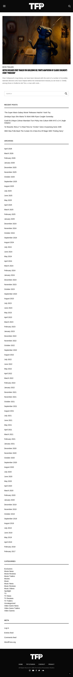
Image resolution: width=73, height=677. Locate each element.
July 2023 (8, 303)
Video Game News (11, 606)
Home (21, 664)
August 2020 (9, 467)
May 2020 (8, 481)
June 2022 (8, 364)
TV (5, 593)
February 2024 (9, 270)
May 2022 (8, 369)
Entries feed (8, 633)
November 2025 (10, 172)
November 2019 (10, 509)
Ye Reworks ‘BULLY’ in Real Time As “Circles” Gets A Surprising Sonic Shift (32, 127)
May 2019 (8, 537)
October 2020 (9, 458)
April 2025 (8, 205)
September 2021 (10, 406)
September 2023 (10, 294)
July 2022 (8, 359)
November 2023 (10, 285)
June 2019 (8, 533)
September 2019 (10, 519)
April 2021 (8, 430)
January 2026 (9, 163)
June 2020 (8, 476)
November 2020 (10, 453)
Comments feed (10, 637)
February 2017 (9, 551)
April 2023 (8, 317)
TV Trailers (8, 601)
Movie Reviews (10, 574)
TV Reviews (8, 598)
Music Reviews (10, 586)
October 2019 (9, 514)
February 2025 (9, 214)
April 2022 (8, 373)
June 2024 (8, 252)
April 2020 (8, 486)
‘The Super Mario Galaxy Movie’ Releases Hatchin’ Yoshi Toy (27, 112)
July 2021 (8, 416)
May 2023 (8, 313)
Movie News (9, 571)
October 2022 (9, 345)
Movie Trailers (8, 67)
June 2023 (8, 308)
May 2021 (8, 425)
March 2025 (8, 210)
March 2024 (8, 266)
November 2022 (10, 341)
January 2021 (9, 444)
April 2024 (8, 261)
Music (6, 581)
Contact (42, 664)
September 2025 (10, 181)
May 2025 (8, 200)
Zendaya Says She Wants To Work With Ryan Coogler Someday (28, 117)
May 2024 (8, 256)
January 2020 (9, 500)
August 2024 (9, 242)
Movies (7, 579)
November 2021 (10, 397)
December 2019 (10, 505)
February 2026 (9, 158)
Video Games (9, 611)
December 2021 (10, 392)
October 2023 (9, 289)
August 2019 (9, 523)
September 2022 (10, 350)
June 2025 (8, 196)
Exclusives (8, 569)
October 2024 (9, 233)
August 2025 (9, 186)
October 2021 (9, 402)
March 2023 (8, 322)
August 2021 (9, 411)
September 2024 (10, 238)
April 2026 (8, 149)
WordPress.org (10, 642)
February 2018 (9, 547)
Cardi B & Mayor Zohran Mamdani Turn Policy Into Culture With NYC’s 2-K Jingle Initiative (35, 122)
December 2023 (10, 280)
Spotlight (7, 591)
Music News (8, 583)
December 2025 (10, 167)
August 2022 (9, 355)
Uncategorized (9, 603)
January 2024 (9, 275)
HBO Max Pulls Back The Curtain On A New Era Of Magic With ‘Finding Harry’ (33, 131)
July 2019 (8, 528)
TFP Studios (30, 664)
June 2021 (8, 420)
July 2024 (8, 247)
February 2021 (9, 439)
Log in (6, 628)
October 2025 (9, 177)
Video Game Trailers (12, 608)
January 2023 (9, 331)
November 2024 (10, 228)
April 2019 (8, 542)
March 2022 (8, 378)
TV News (7, 596)
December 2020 (10, 448)
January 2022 (9, 388)
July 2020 (8, 472)
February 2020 (9, 495)
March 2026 (8, 153)
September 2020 (10, 462)
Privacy (51, 664)
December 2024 (10, 224)
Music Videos (9, 588)
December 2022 (10, 336)
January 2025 (9, 219)
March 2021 (8, 434)
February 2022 (9, 383)
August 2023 (9, 299)
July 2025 (8, 191)
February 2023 (9, 327)
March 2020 (8, 491)
